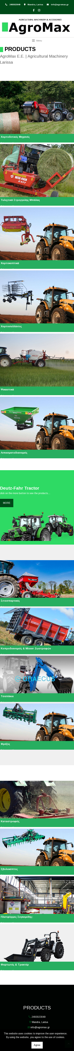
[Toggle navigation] (37, 40)
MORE (6, 503)
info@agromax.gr (60, 4)
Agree (37, 1045)
